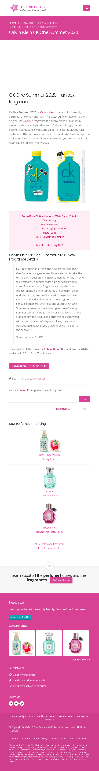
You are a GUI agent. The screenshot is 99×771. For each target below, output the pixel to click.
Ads (72, 738)
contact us (49, 719)
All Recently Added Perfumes (49, 543)
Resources (82, 738)
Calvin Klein (48, 23)
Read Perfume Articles (49, 548)
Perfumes (25, 738)
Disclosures (14, 761)
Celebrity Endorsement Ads (29, 680)
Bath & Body (40, 738)
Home (13, 23)
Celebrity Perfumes (24, 674)
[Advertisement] (49, 63)
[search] (43, 399)
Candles (54, 738)
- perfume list (29, 366)
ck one (29, 121)
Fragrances (28, 23)
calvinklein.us (38, 378)
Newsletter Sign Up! (20, 617)
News (64, 738)
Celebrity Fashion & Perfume (30, 686)
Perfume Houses (61, 580)
